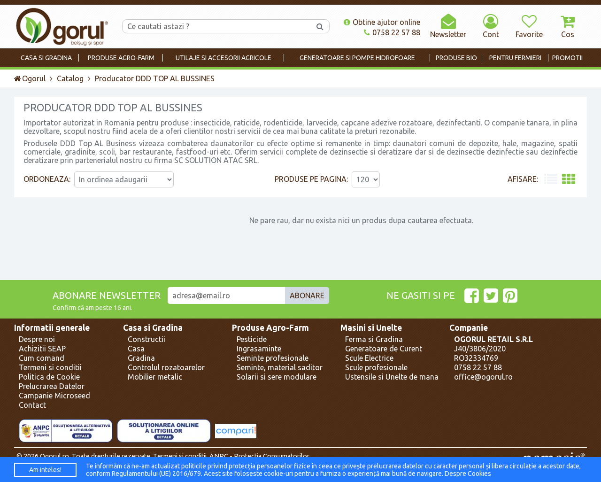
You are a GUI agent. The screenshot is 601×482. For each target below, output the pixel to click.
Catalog (70, 78)
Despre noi (37, 339)
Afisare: (523, 179)
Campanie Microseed (54, 395)
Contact (32, 405)
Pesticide (252, 339)
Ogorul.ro (54, 456)
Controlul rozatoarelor (166, 367)
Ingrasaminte (259, 348)
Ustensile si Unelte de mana (392, 377)
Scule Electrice (369, 358)
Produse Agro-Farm (270, 327)
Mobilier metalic (155, 377)
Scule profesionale (376, 367)
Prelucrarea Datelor (52, 386)
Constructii (146, 339)
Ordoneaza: (46, 179)
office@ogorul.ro (483, 377)
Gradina (141, 358)
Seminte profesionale (272, 358)
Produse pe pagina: (311, 179)
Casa (136, 348)
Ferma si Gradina (374, 339)
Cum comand (41, 358)
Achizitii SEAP (42, 348)
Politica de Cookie (49, 377)
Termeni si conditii (50, 367)
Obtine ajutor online (382, 22)
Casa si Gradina (153, 327)
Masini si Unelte (371, 327)
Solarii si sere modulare (276, 377)
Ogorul (30, 78)
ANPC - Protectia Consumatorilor (259, 456)
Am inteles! (45, 470)
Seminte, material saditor (280, 367)
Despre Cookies (468, 473)
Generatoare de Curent (383, 348)
